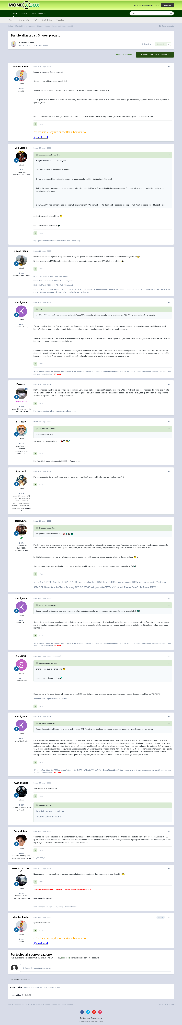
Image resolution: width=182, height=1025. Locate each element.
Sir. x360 (21, 656)
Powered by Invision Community (91, 1021)
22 (21, 678)
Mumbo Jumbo (27, 43)
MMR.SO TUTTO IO (21, 870)
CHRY (25, 550)
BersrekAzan (21, 831)
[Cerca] (141, 13)
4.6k (21, 406)
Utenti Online (47, 20)
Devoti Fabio (21, 251)
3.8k (21, 273)
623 (21, 893)
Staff (35, 20)
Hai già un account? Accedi (146, 5)
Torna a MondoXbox (39, 13)
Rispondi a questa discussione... (36, 968)
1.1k (21, 324)
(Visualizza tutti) (54, 987)
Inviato (42, 67)
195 (21, 853)
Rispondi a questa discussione (155, 55)
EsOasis (20, 384)
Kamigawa (21, 302)
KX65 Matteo (21, 782)
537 (21, 805)
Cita (41, 124)
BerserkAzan (25, 858)
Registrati (167, 5)
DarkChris (21, 521)
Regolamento (24, 20)
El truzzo (21, 421)
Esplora (13, 14)
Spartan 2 (20, 471)
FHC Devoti (25, 275)
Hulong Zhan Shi (17, 995)
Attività (24, 13)
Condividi (146, 44)
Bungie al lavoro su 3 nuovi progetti (48, 72)
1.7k (21, 543)
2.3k (21, 493)
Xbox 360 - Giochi (40, 45)
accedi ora (65, 958)
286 (21, 444)
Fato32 (28, 995)
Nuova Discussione (124, 55)
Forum (11, 20)
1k (21, 170)
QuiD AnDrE (25, 898)
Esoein (25, 411)
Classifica (60, 20)
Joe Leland (21, 147)
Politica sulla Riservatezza (91, 1018)
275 (21, 88)
